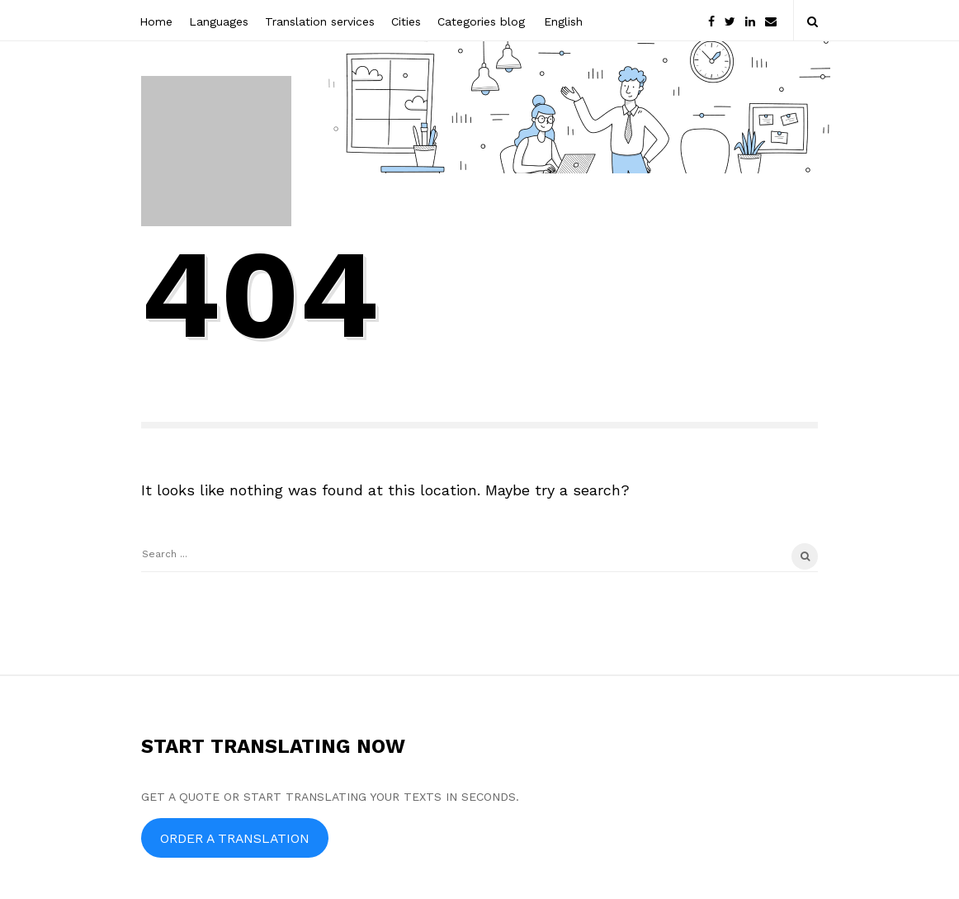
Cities (406, 21)
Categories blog (481, 21)
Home (155, 21)
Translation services (320, 21)
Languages (218, 21)
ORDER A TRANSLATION (234, 838)
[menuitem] (562, 20)
